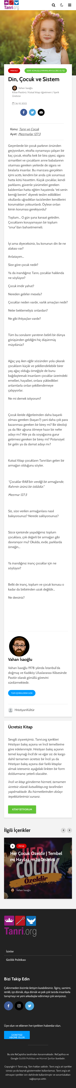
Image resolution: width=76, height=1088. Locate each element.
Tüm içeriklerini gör (21, 693)
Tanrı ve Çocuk (29, 129)
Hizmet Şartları (47, 1058)
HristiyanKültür (21, 710)
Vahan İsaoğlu (22, 88)
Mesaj (21, 846)
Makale (14, 70)
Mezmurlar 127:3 (29, 134)
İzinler (10, 951)
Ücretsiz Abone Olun (17, 1036)
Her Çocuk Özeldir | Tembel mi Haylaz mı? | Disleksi (36, 856)
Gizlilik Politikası (16, 960)
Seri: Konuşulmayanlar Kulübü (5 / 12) (46, 70)
